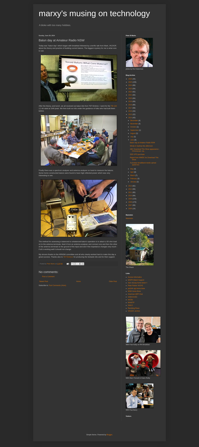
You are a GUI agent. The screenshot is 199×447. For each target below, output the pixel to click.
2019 (130, 101)
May (132, 169)
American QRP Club (135, 294)
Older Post (113, 281)
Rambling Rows (133, 308)
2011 (130, 192)
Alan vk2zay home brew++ (137, 283)
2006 (130, 209)
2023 (130, 89)
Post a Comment (48, 277)
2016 (130, 111)
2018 (130, 105)
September (134, 130)
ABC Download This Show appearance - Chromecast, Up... (145, 150)
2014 (130, 118)
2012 (130, 189)
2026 (130, 79)
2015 (130, 114)
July (132, 137)
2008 (130, 202)
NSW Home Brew (134, 291)
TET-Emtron (68, 257)
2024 (130, 85)
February (133, 179)
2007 (130, 205)
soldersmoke (132, 297)
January (133, 182)
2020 (130, 98)
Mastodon (129, 218)
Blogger (109, 435)
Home (78, 281)
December (134, 120)
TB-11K (114, 106)
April (132, 172)
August (133, 133)
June (132, 140)
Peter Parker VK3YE (135, 286)
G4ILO (130, 305)
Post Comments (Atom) (57, 285)
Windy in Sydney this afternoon (141, 146)
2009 (130, 199)
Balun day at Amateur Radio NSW (142, 143)
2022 (130, 92)
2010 (130, 196)
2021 (130, 95)
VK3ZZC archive (134, 311)
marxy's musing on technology (94, 13)
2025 (130, 82)
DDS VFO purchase (137, 154)
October (133, 127)
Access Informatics (135, 277)
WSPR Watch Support (136, 280)
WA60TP (131, 303)
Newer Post (43, 281)
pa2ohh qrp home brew (136, 288)
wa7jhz (130, 300)
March (132, 175)
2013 (130, 186)
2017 (130, 108)
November (134, 124)
